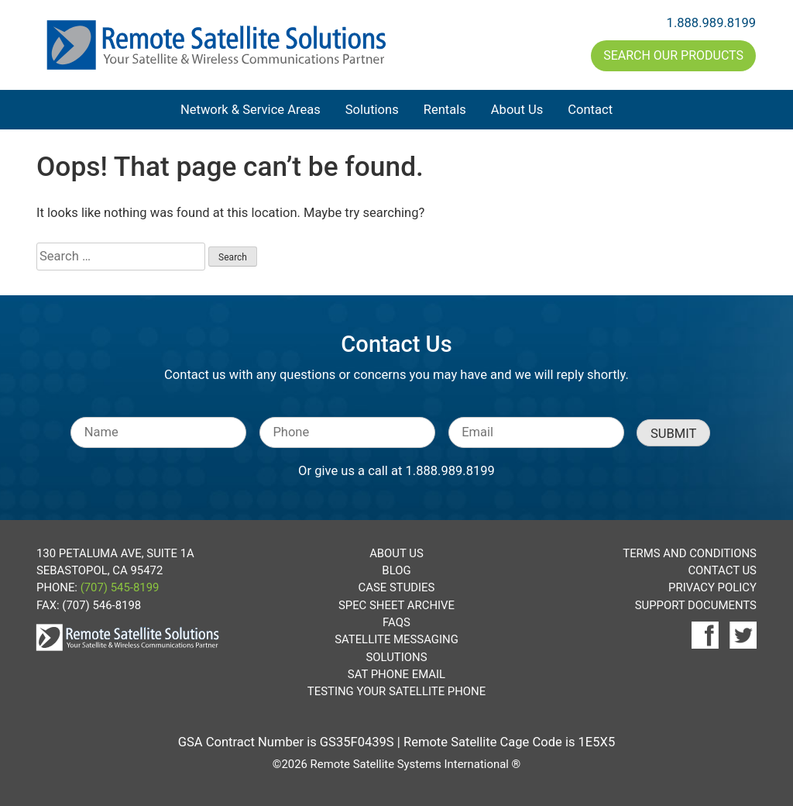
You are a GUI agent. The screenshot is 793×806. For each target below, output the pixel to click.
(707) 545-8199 (120, 587)
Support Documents (696, 605)
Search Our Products (673, 55)
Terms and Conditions (690, 553)
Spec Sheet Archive (396, 605)
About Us (517, 109)
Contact (590, 109)
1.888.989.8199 (711, 23)
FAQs (396, 622)
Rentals (445, 109)
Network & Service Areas (250, 109)
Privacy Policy (712, 587)
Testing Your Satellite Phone (396, 691)
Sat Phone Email (396, 674)
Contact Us (722, 570)
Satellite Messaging (396, 639)
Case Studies (397, 587)
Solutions (372, 109)
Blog (396, 570)
